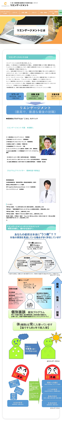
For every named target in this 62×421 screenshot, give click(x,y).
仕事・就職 (24, 12)
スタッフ (34, 12)
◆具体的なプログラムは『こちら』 (18, 118)
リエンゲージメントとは (5, 12)
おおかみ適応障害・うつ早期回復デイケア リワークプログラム (23, 151)
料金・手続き (44, 12)
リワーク (14, 12)
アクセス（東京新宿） (53, 12)
